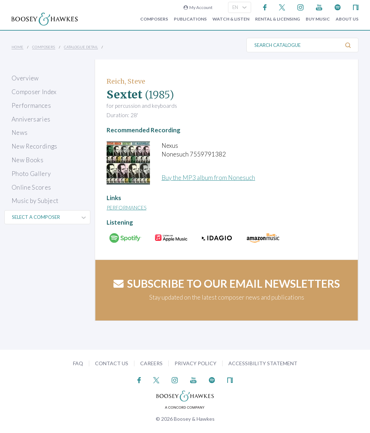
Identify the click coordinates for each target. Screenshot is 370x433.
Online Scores (31, 187)
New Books (27, 160)
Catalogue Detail (81, 47)
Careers (151, 363)
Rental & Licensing (277, 19)
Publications (190, 19)
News (19, 132)
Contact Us (111, 363)
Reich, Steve (126, 81)
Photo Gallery (31, 173)
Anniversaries (31, 119)
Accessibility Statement (262, 363)
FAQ (78, 363)
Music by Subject (35, 200)
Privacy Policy (195, 363)
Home (17, 47)
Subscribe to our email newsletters (226, 283)
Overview (25, 78)
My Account (198, 7)
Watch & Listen (230, 19)
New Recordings (34, 146)
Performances (31, 105)
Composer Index (34, 92)
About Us (347, 19)
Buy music (318, 19)
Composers (154, 19)
